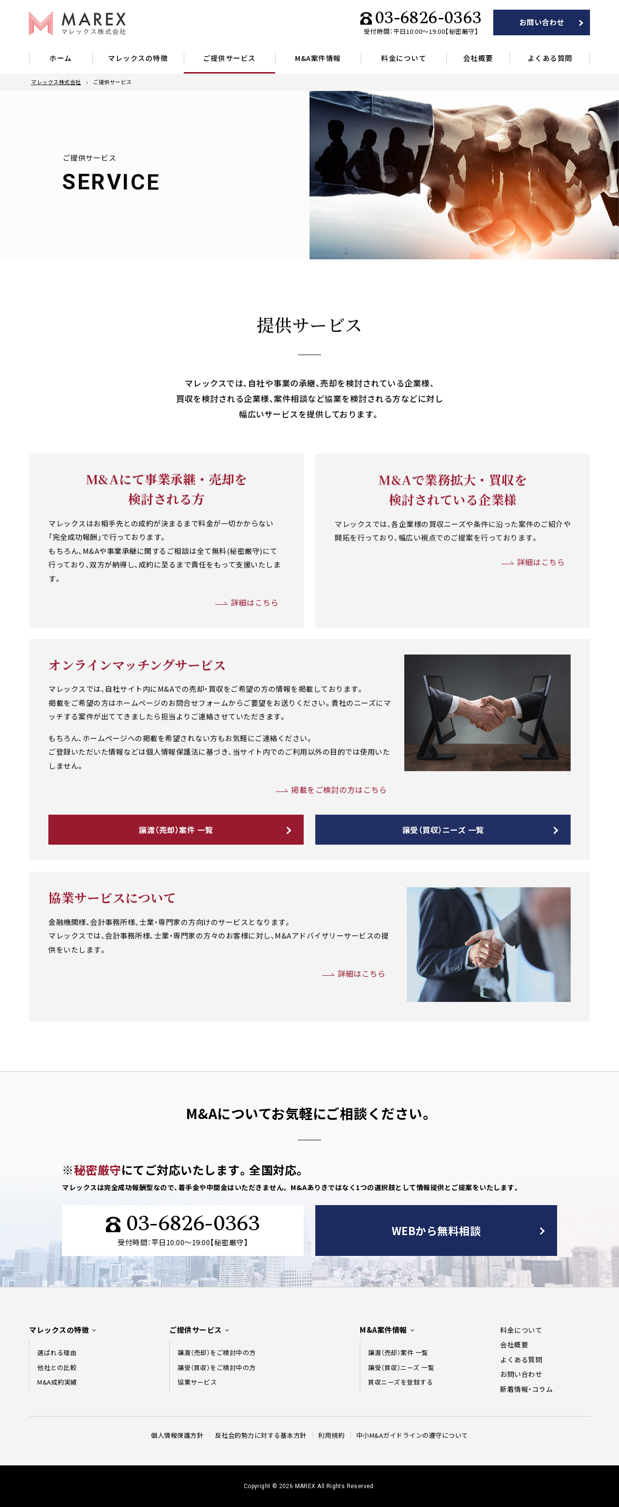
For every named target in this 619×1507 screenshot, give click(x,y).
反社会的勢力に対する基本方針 (261, 1435)
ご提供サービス (229, 58)
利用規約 (331, 1435)
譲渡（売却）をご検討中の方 (216, 1352)
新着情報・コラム (526, 1389)
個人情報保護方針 (177, 1435)
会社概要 (478, 58)
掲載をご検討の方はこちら (339, 818)
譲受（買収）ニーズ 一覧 (443, 858)
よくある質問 (550, 58)
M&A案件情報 (318, 58)
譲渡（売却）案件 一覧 (176, 858)
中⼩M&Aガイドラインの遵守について (412, 1435)
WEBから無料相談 (436, 1230)
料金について (403, 58)
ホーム (60, 58)
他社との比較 (56, 1367)
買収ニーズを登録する (400, 1382)
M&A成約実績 (57, 1382)
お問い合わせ (541, 22)
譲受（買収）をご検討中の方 (216, 1367)
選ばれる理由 (56, 1352)
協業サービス (197, 1382)
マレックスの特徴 (138, 58)
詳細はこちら (255, 631)
